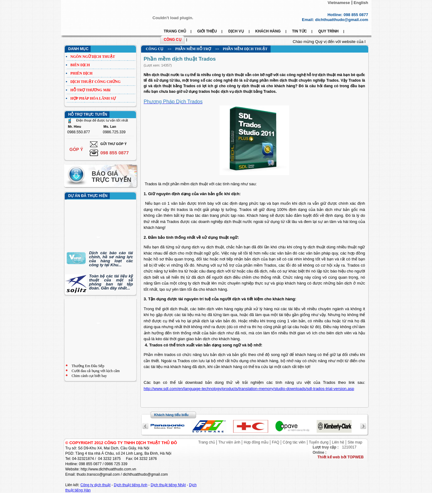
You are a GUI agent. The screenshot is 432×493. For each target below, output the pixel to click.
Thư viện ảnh (229, 442)
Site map (355, 442)
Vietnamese (339, 2)
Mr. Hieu (74, 126)
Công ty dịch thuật (95, 485)
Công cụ (155, 49)
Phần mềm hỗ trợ (193, 49)
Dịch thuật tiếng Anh (130, 485)
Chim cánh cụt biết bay (89, 376)
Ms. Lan (110, 126)
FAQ (275, 442)
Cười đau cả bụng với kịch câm (96, 371)
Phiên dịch (82, 73)
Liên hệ (338, 442)
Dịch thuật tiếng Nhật (168, 485)
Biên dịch (80, 65)
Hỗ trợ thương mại (91, 90)
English (361, 2)
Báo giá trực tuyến (111, 176)
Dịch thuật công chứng (96, 81)
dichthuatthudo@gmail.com (341, 19)
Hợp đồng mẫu (256, 442)
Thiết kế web (329, 457)
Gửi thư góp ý (114, 144)
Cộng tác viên (294, 442)
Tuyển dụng (319, 442)
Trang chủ (206, 442)
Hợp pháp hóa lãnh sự (93, 98)
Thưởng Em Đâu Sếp (88, 366)
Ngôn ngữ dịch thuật (93, 56)
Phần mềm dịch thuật (245, 49)
